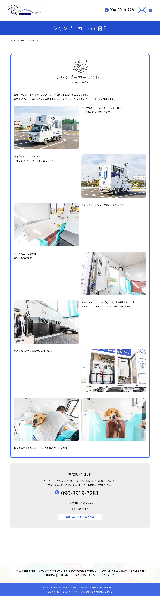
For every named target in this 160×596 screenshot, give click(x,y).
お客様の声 (121, 571)
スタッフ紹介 (106, 571)
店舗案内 (50, 575)
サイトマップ (107, 575)
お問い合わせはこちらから (80, 517)
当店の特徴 (29, 571)
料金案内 (91, 571)
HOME (12, 40)
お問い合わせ (65, 575)
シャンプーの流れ (75, 571)
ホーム (17, 571)
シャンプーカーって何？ (51, 571)
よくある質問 (137, 571)
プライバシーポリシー (86, 575)
